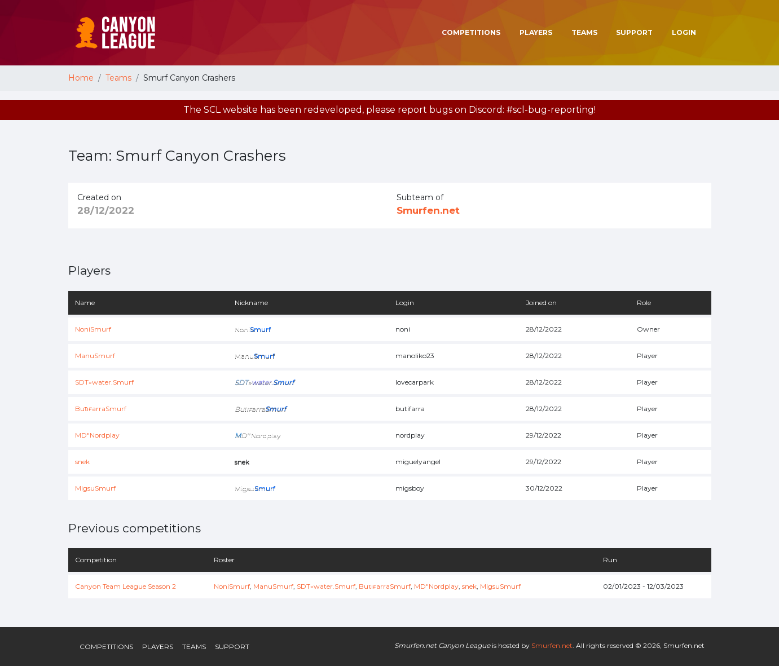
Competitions (471, 32)
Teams (584, 32)
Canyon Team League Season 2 (125, 586)
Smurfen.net (428, 210)
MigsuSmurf (95, 488)
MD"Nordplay (97, 435)
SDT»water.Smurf (104, 382)
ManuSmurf (95, 355)
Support (634, 32)
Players (536, 32)
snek (82, 461)
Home (81, 78)
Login (684, 32)
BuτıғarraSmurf (101, 408)
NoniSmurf (93, 329)
